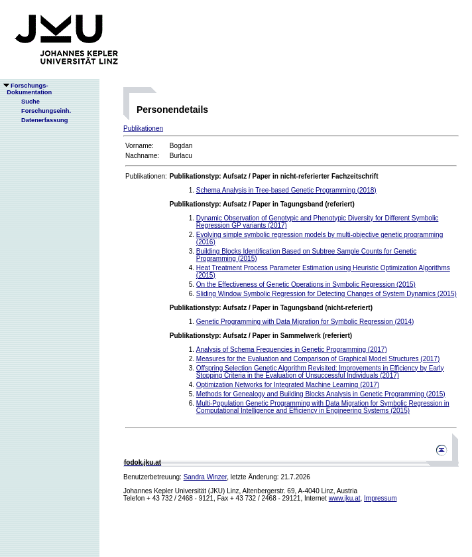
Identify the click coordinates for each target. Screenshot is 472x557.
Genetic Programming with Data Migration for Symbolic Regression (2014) (305, 321)
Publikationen (143, 128)
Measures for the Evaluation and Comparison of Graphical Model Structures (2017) (318, 358)
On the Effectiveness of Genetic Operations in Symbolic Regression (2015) (306, 284)
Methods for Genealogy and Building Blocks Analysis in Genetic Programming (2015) (320, 394)
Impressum (380, 498)
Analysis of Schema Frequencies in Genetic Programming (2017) (291, 349)
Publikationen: (146, 176)
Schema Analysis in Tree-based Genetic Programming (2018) (286, 190)
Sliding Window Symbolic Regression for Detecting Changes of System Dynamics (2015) (326, 293)
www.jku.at (345, 498)
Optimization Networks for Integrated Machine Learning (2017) (287, 384)
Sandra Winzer (205, 477)
